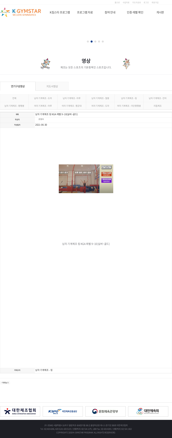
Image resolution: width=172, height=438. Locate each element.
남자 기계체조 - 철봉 (100, 98)
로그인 (146, 2)
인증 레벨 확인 (135, 12)
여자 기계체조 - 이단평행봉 (129, 105)
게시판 (160, 12)
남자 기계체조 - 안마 (158, 98)
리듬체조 (158, 105)
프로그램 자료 (85, 12)
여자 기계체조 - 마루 (43, 105)
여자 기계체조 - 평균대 (72, 105)
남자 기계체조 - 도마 (43, 98)
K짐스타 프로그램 (60, 12)
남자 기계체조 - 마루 (72, 98)
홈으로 (117, 2)
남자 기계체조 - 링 (129, 98)
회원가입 (155, 2)
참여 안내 (110, 12)
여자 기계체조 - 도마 (100, 105)
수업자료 (126, 2)
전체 (14, 98)
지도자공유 (136, 2)
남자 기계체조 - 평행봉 (14, 105)
